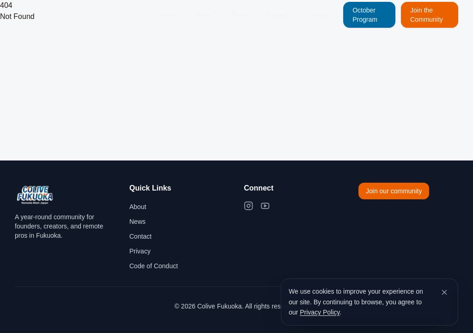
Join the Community (426, 14)
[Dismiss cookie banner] (444, 292)
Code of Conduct (153, 266)
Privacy (140, 251)
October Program (364, 14)
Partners (277, 14)
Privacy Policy (320, 312)
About (238, 14)
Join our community (394, 191)
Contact (319, 14)
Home (167, 14)
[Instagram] (248, 205)
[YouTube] (265, 205)
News (203, 14)
